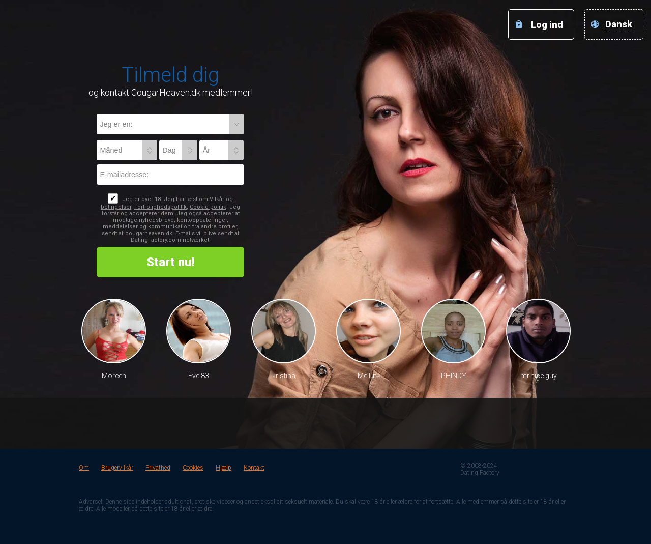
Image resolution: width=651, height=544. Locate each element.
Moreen (114, 375)
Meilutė (369, 375)
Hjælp (223, 467)
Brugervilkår (117, 467)
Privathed (157, 467)
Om (84, 467)
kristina (283, 375)
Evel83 (198, 375)
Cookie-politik (208, 207)
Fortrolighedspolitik (160, 207)
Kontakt (254, 467)
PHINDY (453, 375)
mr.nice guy (538, 375)
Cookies (193, 467)
